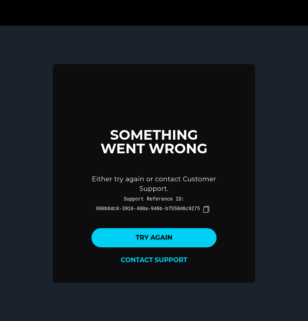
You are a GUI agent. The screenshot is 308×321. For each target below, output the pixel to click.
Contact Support (154, 260)
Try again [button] (154, 237)
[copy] (206, 209)
